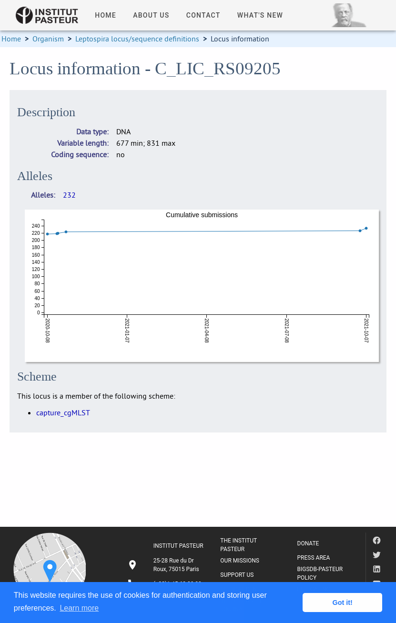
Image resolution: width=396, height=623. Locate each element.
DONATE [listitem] (308, 543)
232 (69, 195)
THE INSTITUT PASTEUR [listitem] (238, 545)
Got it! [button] (343, 602)
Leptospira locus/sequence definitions (137, 38)
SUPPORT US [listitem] (237, 575)
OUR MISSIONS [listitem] (239, 560)
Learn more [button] (79, 608)
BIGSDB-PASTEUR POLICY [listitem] (320, 573)
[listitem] (166, 564)
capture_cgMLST (63, 412)
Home (11, 38)
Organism (48, 38)
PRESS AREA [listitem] (313, 557)
